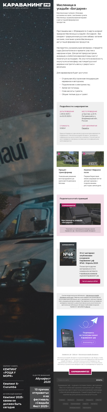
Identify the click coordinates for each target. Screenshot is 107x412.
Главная (62, 400)
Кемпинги (71, 400)
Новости (85, 404)
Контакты (94, 404)
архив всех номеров (89, 273)
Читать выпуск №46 (90, 281)
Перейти (85, 128)
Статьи (65, 404)
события (87, 307)
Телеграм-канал (75, 408)
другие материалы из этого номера (88, 268)
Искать (99, 380)
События (98, 400)
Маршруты (89, 400)
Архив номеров (75, 404)
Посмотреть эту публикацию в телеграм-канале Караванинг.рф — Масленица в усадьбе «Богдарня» (80, 230)
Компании (80, 400)
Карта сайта (87, 408)
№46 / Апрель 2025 (44, 8)
